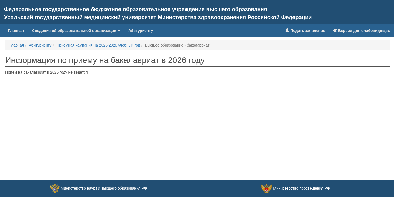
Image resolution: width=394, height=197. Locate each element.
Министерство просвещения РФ (301, 188)
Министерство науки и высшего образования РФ (104, 188)
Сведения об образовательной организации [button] (76, 30)
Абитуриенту (140, 30)
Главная (18, 30)
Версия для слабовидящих (361, 30)
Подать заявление (305, 30)
